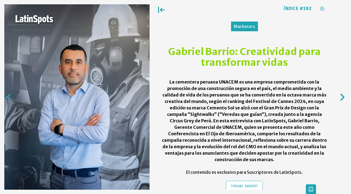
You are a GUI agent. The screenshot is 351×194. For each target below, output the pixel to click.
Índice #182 (298, 8)
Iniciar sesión (244, 185)
